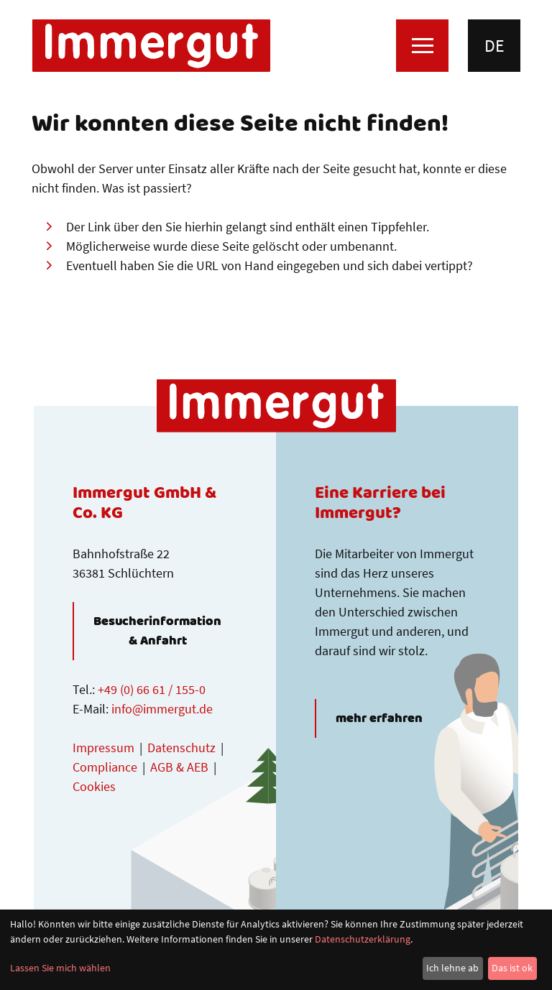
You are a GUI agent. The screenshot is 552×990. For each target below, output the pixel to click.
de (494, 45)
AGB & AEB (179, 767)
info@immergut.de (162, 708)
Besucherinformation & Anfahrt (157, 631)
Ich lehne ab (452, 967)
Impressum (103, 747)
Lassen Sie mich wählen (60, 967)
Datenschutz (181, 747)
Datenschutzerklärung (362, 939)
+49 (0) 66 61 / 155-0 (152, 689)
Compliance (105, 767)
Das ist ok (512, 967)
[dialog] (276, 950)
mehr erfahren (379, 718)
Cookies (94, 786)
